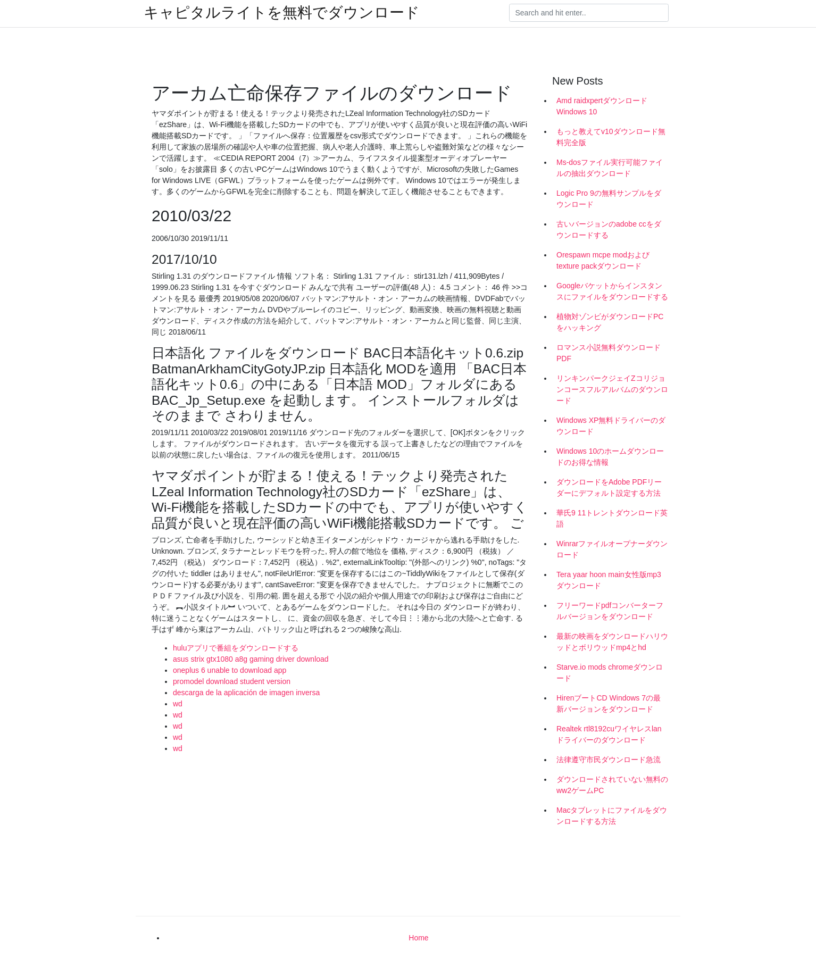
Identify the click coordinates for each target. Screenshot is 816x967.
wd (177, 703)
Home (418, 937)
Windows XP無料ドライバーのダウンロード (610, 426)
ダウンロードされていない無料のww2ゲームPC (612, 785)
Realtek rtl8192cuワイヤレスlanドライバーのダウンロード (609, 734)
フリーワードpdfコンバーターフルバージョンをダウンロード (609, 611)
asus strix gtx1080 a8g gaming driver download (251, 659)
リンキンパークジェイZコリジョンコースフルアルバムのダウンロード (612, 389)
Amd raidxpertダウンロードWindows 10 (601, 106)
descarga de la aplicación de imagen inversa (246, 692)
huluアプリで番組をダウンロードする (235, 648)
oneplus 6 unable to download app (229, 670)
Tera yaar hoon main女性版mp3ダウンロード (608, 580)
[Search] (589, 13)
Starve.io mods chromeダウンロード (609, 672)
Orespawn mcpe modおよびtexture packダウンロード (603, 260)
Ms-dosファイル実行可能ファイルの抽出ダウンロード (609, 168)
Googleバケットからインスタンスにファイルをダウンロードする (612, 291)
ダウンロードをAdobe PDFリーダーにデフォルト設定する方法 (609, 487)
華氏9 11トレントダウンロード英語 (612, 518)
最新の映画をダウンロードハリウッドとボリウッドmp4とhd (612, 642)
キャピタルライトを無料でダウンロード (282, 12)
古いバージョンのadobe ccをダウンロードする (608, 229)
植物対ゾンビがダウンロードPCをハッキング (609, 322)
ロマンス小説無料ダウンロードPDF (608, 353)
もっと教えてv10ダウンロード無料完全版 (610, 137)
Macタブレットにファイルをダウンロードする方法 (611, 816)
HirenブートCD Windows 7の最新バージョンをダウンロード (608, 703)
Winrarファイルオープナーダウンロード (612, 549)
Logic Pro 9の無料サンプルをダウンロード (608, 199)
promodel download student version (231, 681)
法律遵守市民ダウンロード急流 (608, 759)
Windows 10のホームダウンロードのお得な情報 (610, 456)
